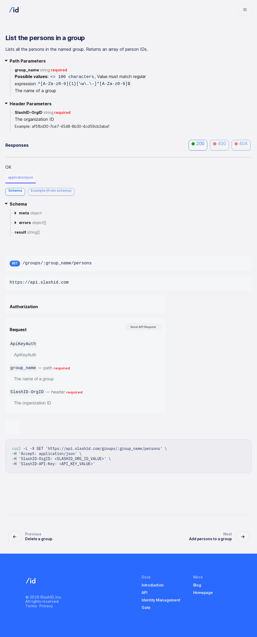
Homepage (203, 592)
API (144, 592)
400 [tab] (219, 143)
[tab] (15, 192)
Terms (31, 606)
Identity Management (161, 600)
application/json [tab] (20, 177)
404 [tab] (241, 143)
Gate (146, 607)
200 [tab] (198, 143)
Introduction (153, 585)
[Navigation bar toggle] (245, 9)
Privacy (46, 606)
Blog (197, 585)
